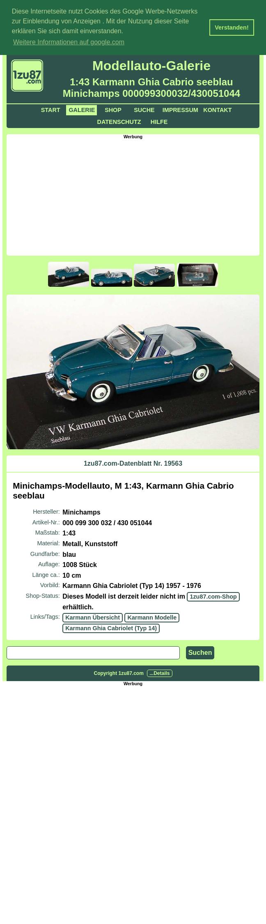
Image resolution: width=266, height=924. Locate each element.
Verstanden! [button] (231, 27)
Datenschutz (119, 121)
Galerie (82, 109)
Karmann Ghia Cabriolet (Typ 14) (111, 627)
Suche (144, 109)
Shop (113, 109)
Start (50, 109)
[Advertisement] (136, 195)
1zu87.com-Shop (213, 595)
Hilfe (159, 121)
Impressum (180, 109)
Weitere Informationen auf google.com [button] (68, 42)
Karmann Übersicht (92, 616)
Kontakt (217, 109)
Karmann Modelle (152, 616)
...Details (159, 673)
